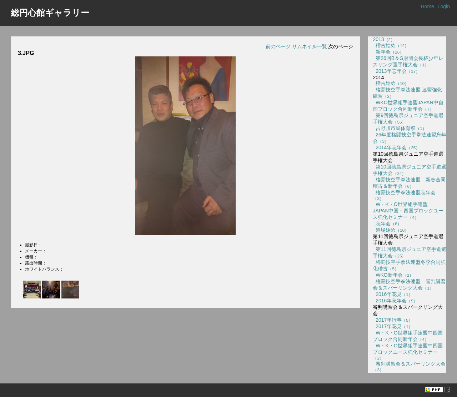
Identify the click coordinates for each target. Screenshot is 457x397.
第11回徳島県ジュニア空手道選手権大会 (409, 252)
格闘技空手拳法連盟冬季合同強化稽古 (409, 265)
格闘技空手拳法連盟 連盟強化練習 (407, 93)
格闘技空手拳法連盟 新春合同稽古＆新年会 (409, 183)
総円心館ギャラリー (50, 12)
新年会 (388, 52)
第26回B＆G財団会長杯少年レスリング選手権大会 (408, 61)
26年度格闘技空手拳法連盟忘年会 (409, 138)
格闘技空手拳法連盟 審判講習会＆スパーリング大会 (409, 284)
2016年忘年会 (395, 300)
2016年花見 (392, 294)
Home (427, 6)
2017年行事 (392, 320)
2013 (384, 39)
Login (444, 6)
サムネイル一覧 (309, 46)
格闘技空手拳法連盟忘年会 (404, 195)
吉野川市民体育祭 (399, 128)
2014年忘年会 (396, 147)
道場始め (391, 230)
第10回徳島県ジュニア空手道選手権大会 (409, 170)
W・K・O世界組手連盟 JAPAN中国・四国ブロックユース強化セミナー (408, 210)
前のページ (278, 46)
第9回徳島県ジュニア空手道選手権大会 (408, 118)
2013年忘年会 (396, 71)
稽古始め (391, 45)
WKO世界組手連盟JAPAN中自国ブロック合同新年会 (408, 106)
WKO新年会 (393, 275)
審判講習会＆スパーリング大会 (409, 366)
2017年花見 (392, 326)
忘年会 (387, 223)
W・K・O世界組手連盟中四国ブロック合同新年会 (407, 336)
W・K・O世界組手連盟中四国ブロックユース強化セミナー (407, 351)
